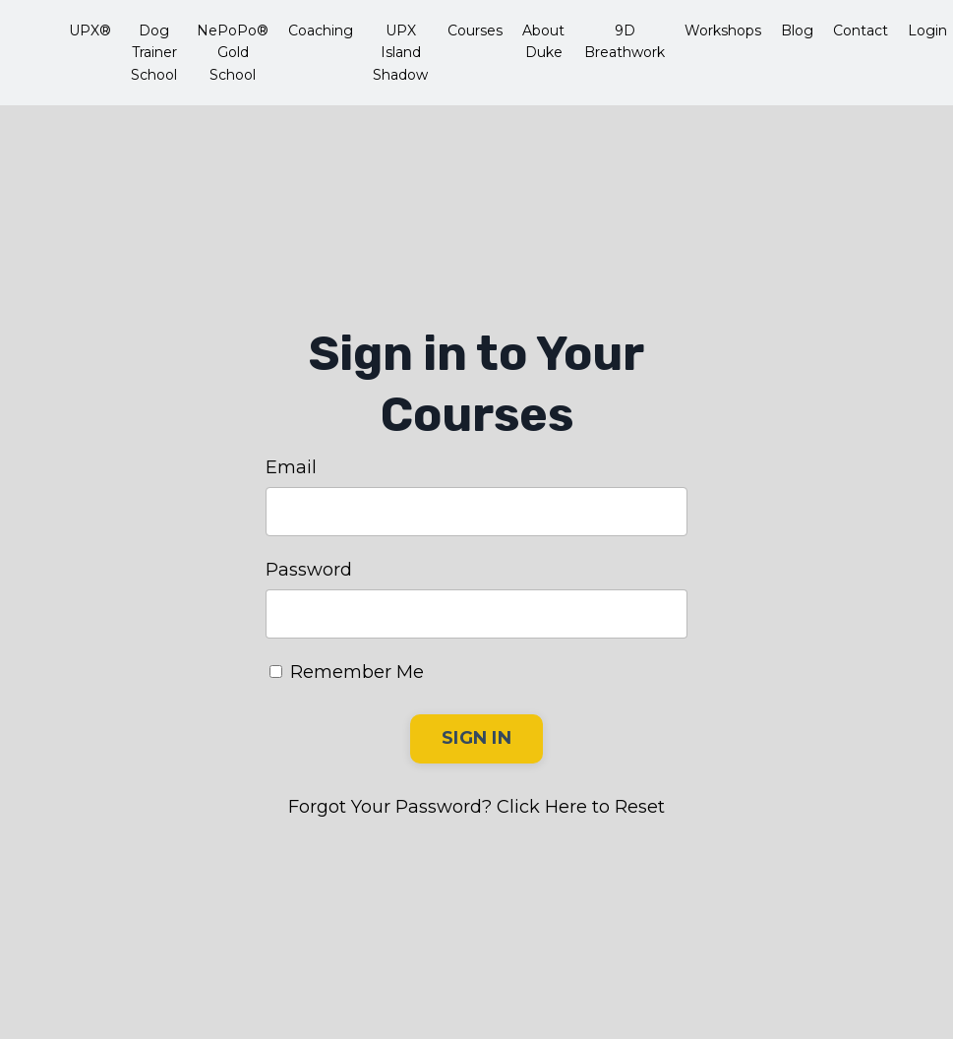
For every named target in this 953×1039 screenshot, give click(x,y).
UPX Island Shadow (400, 53)
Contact (860, 30)
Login (927, 30)
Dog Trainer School (154, 53)
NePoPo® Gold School (232, 53)
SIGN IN (476, 738)
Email (291, 467)
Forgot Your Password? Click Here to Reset (476, 807)
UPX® (90, 30)
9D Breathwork (624, 41)
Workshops (723, 30)
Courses (475, 30)
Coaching (320, 30)
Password (309, 570)
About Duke (543, 41)
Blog (797, 30)
